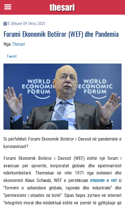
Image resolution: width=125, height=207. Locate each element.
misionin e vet (103, 180)
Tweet (12, 56)
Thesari (18, 44)
